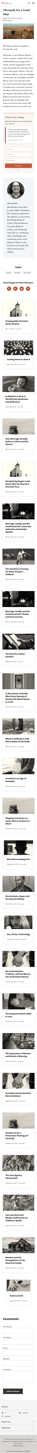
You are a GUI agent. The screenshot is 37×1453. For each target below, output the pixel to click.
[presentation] (33, 3)
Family (8, 273)
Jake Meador (9, 21)
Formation (27, 273)
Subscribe (18, 166)
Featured (17, 273)
